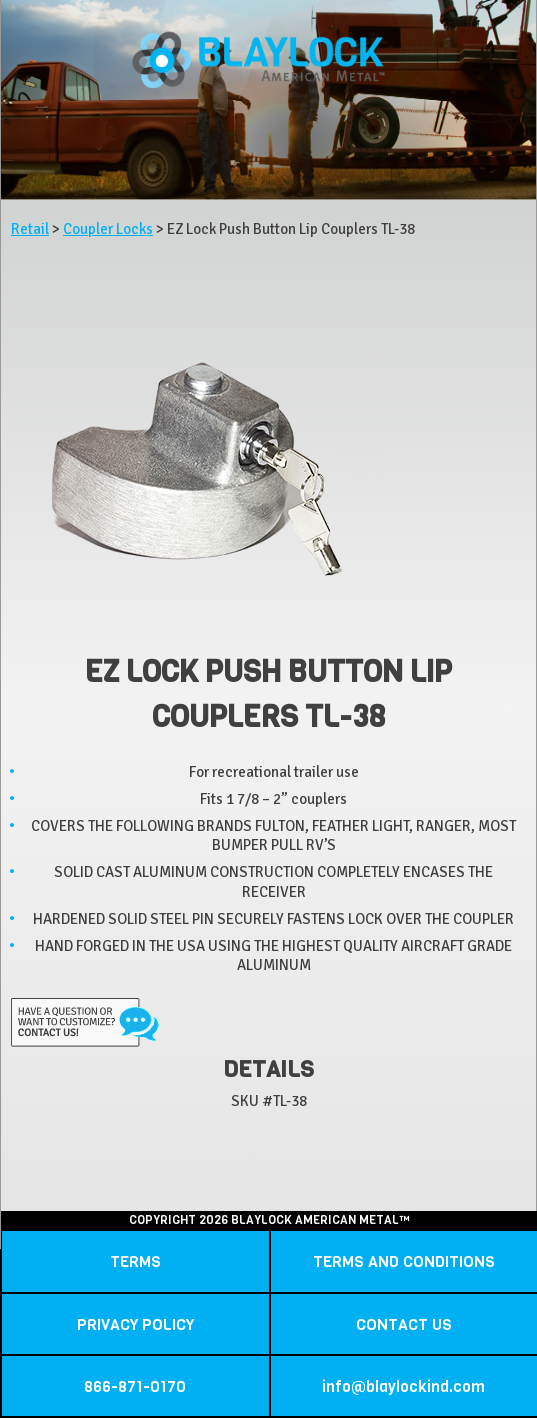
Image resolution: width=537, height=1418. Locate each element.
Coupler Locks (108, 229)
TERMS (135, 1261)
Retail (30, 229)
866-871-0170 (135, 1386)
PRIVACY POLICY (135, 1324)
